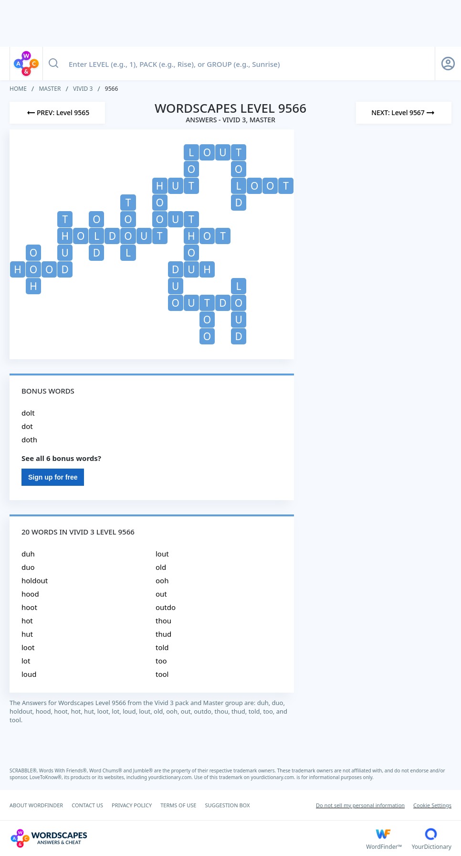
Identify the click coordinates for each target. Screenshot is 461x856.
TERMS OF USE (178, 805)
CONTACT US (87, 805)
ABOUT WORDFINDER (36, 805)
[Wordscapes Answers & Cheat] (188, 838)
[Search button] (53, 63)
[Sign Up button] (448, 63)
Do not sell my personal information (360, 805)
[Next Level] (403, 113)
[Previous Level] (57, 113)
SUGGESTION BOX (227, 805)
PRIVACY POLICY (132, 805)
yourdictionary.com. (171, 777)
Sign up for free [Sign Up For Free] (52, 477)
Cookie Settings (432, 805)
